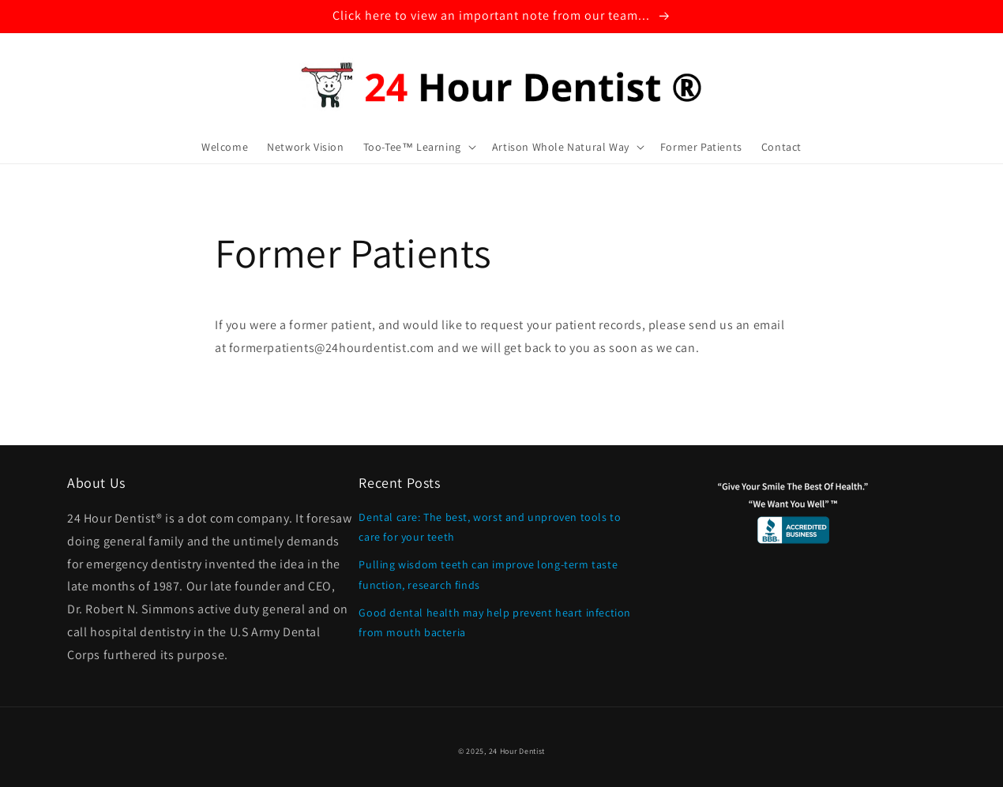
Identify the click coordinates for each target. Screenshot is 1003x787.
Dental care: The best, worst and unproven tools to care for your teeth (490, 527)
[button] (418, 146)
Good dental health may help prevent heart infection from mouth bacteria (495, 622)
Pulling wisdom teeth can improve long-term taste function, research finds (488, 574)
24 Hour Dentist (517, 751)
